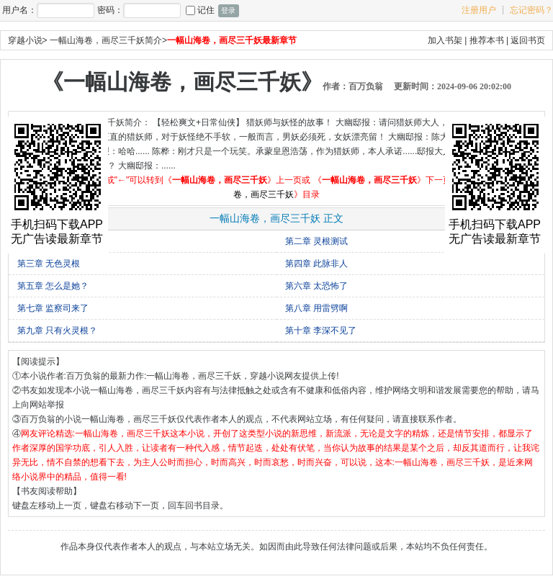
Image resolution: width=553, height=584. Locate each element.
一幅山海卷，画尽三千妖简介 (106, 40)
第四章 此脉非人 (316, 264)
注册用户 (479, 10)
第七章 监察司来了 (53, 308)
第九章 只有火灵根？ (57, 330)
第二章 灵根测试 (316, 241)
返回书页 (528, 40)
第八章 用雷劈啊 (316, 308)
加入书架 (445, 40)
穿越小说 (25, 40)
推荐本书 (486, 40)
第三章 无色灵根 (48, 264)
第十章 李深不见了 (320, 330)
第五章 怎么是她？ (53, 286)
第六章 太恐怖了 (316, 286)
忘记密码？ (531, 10)
